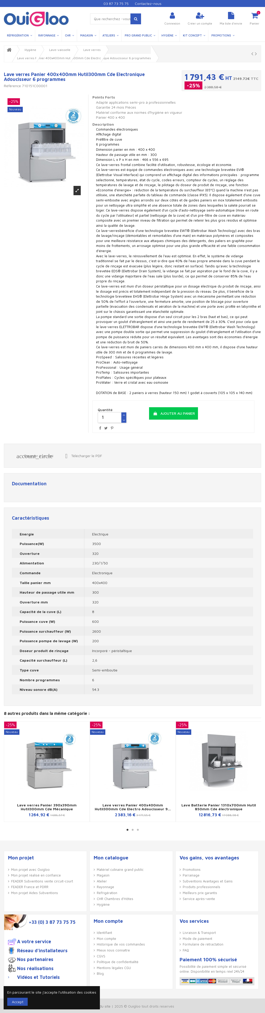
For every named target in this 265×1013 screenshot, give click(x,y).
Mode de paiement (197, 938)
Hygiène (103, 904)
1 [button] (127, 829)
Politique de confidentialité (117, 962)
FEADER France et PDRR (29, 887)
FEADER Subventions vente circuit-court (42, 881)
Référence (12, 86)
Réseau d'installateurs (42, 950)
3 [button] (137, 829)
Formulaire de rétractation (203, 944)
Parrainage (191, 875)
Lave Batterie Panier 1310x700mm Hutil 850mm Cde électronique (218, 807)
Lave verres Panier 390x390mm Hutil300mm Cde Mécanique (47, 807)
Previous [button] (8, 773)
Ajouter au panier (174, 413)
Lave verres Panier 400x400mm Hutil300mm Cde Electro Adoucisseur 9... (133, 807)
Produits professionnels (201, 887)
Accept (17, 1002)
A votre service (34, 941)
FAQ (186, 950)
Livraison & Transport (199, 933)
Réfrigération (107, 893)
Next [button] (256, 773)
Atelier (102, 881)
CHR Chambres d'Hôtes (115, 899)
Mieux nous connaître (113, 950)
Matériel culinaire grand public (120, 869)
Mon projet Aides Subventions (34, 893)
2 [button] (132, 829)
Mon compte (106, 938)
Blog (100, 973)
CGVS (101, 956)
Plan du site (101, 1006)
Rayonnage (105, 887)
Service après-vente (199, 899)
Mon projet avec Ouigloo (30, 869)
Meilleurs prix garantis (200, 893)
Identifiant (104, 933)
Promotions (192, 869)
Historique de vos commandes (121, 944)
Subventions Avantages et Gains (208, 881)
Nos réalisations (35, 968)
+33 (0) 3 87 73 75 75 (52, 922)
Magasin (103, 875)
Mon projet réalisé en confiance (36, 875)
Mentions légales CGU (114, 968)
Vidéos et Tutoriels (38, 977)
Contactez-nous (148, 3)
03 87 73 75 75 (116, 3)
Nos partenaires (35, 959)
